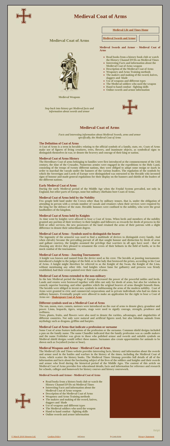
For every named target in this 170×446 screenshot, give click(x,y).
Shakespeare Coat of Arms (67, 297)
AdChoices (81, 436)
